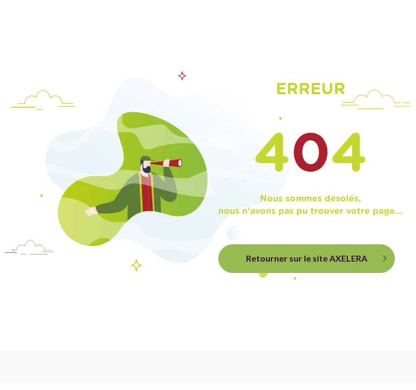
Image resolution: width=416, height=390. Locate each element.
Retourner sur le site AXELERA (306, 258)
